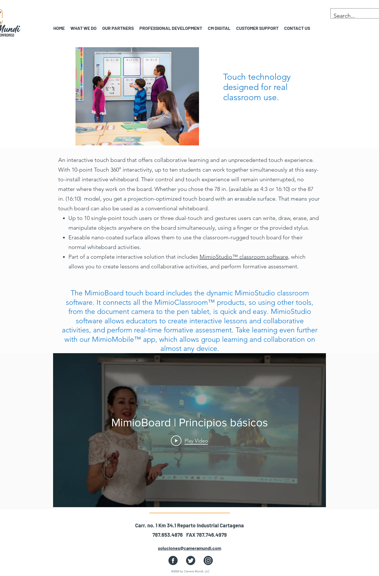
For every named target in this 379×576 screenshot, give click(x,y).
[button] (118, 28)
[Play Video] (189, 440)
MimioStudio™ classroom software (244, 256)
